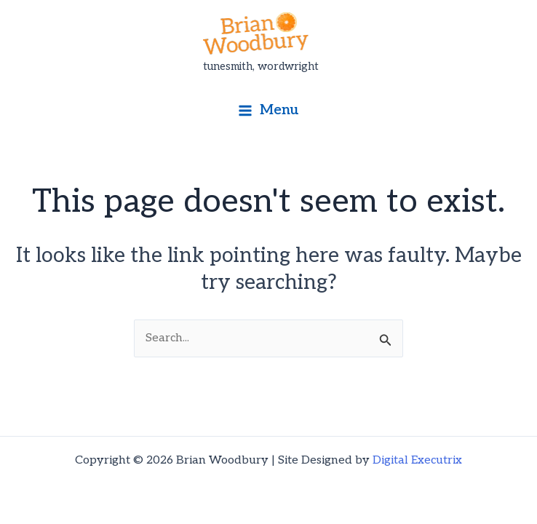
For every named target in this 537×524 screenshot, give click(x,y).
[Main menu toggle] (268, 110)
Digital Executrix (417, 460)
